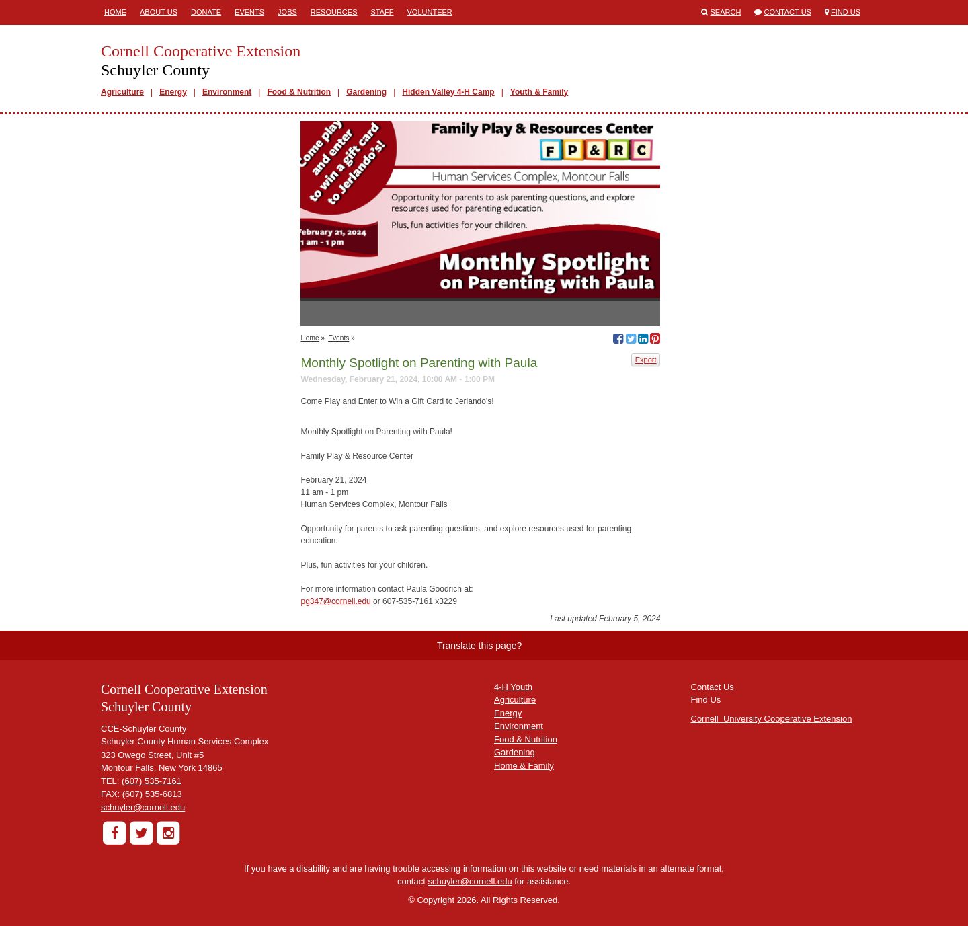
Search (726, 12)
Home (115, 12)
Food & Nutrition (299, 92)
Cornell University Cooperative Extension (771, 718)
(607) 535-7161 (152, 781)
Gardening (366, 92)
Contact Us (787, 12)
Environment (226, 92)
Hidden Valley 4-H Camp (448, 92)
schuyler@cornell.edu (143, 807)
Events (249, 12)
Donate (206, 12)
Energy (173, 92)
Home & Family (524, 766)
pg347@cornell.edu (335, 601)
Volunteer (429, 12)
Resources (334, 12)
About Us (158, 12)
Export (646, 360)
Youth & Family (539, 92)
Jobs (287, 12)
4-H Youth (513, 687)
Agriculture (122, 92)
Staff (382, 12)
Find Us (845, 12)
